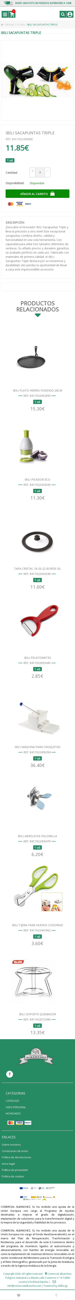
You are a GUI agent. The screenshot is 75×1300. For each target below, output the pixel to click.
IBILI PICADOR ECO (37, 479)
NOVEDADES (13, 1113)
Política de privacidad (15, 1170)
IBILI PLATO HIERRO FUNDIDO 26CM (37, 390)
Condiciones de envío (15, 1151)
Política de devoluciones (16, 1157)
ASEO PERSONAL (16, 1107)
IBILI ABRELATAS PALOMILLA (37, 836)
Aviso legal (8, 1163)
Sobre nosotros (11, 1144)
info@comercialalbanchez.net (24, 1286)
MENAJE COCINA (15, 24)
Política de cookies (13, 1176)
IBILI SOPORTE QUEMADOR (37, 1014)
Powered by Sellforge (56, 1286)
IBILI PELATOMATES (37, 658)
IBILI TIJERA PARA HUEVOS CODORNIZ (37, 925)
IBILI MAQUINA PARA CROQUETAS (37, 747)
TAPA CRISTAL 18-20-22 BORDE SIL (37, 568)
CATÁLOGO (12, 1101)
